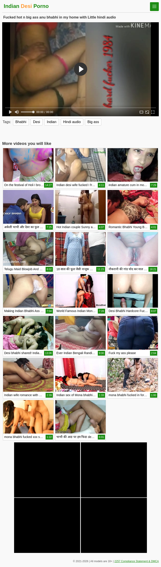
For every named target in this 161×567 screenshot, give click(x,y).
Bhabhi (20, 122)
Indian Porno (26, 6)
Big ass (93, 122)
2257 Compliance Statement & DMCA (137, 561)
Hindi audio (72, 122)
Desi (36, 122)
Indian (51, 122)
